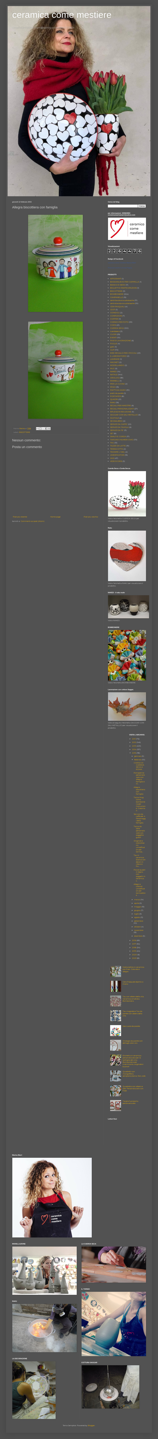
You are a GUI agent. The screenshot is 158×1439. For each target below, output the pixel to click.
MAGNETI (114, 362)
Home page (55, 517)
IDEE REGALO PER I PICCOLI (123, 353)
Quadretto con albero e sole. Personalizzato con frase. (133, 1088)
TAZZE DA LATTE (118, 446)
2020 (134, 954)
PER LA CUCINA (117, 384)
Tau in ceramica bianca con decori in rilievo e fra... (140, 860)
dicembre (138, 936)
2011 (134, 739)
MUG (112, 368)
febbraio (138, 759)
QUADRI (114, 399)
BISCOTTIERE (24, 432)
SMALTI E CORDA (118, 436)
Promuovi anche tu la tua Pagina (120, 268)
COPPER (114, 319)
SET (111, 433)
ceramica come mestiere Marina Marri (122, 263)
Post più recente (20, 517)
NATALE (114, 374)
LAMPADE (115, 359)
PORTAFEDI (115, 396)
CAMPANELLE (116, 297)
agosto (137, 917)
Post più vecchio (91, 517)
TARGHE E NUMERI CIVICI (121, 439)
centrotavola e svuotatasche (122, 303)
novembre (138, 930)
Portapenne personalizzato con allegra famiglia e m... (139, 778)
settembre (138, 921)
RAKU (112, 402)
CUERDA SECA (117, 328)
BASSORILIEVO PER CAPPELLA (124, 282)
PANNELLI (114, 381)
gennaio (138, 756)
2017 (134, 944)
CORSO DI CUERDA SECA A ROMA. (139, 766)
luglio (136, 914)
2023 (134, 958)
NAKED (113, 371)
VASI (112, 458)
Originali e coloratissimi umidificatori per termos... (139, 846)
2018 (134, 947)
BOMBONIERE (117, 294)
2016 (134, 940)
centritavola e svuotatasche (122, 300)
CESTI (112, 309)
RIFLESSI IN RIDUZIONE (120, 412)
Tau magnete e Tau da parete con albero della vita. (132, 1013)
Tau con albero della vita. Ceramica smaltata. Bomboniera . (133, 998)
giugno (137, 910)
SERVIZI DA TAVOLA (119, 427)
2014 (134, 749)
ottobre (137, 927)
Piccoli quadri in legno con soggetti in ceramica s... (139, 875)
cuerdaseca (115, 331)
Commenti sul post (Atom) (32, 521)
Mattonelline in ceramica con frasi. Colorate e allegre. (133, 969)
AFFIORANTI (115, 278)
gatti (112, 347)
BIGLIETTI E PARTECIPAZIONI (123, 288)
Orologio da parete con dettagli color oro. (133, 1042)
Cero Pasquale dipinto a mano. (133, 983)
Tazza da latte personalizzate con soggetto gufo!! (139, 831)
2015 (134, 753)
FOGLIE (113, 343)
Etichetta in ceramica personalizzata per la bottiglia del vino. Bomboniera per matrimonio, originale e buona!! (133, 1061)
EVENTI (113, 337)
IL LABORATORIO (118, 356)
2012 (134, 742)
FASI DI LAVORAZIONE (120, 340)
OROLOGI (115, 378)
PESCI (113, 387)
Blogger (91, 1425)
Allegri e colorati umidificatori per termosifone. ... (140, 889)
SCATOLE (114, 418)
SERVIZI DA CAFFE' (118, 424)
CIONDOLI (115, 312)
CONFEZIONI (116, 316)
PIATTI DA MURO (118, 390)
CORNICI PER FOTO (119, 322)
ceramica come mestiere (62, 15)
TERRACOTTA (116, 449)
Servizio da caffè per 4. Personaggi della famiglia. (140, 818)
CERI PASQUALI (117, 306)
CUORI (113, 334)
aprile (136, 903)
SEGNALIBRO (116, 421)
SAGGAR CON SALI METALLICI (124, 415)
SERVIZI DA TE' (117, 430)
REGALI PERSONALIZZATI (122, 409)
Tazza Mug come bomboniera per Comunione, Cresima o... (140, 804)
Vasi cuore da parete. (131, 1026)
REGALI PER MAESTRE (120, 405)
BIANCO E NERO (117, 285)
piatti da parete (117, 393)
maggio (138, 907)
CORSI (113, 325)
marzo (137, 899)
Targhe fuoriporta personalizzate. (130, 1102)
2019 (134, 951)
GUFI (112, 350)
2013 (134, 746)
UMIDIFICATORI (117, 455)
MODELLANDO (117, 365)
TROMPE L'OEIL (117, 452)
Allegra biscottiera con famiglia (139, 790)
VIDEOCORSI (116, 461)
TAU (112, 443)
